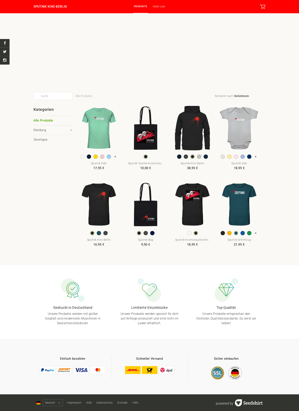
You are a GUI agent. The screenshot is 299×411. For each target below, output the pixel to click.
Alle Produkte (43, 120)
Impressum (76, 402)
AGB (92, 402)
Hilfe (144, 402)
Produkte (140, 6)
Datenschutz (110, 402)
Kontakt (129, 402)
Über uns (159, 6)
